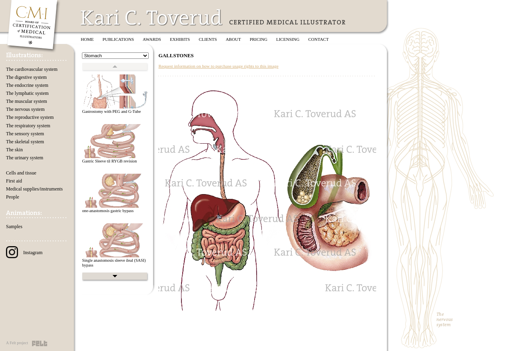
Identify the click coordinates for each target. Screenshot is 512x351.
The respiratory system (28, 125)
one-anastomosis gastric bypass (107, 211)
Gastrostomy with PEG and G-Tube (111, 111)
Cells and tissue (21, 173)
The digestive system (26, 77)
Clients (208, 39)
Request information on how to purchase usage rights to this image (218, 66)
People (12, 197)
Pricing (258, 39)
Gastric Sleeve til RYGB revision (109, 161)
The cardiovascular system (32, 69)
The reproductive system (30, 117)
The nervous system (25, 109)
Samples (14, 226)
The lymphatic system (27, 93)
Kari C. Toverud (152, 17)
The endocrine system (27, 85)
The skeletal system (25, 141)
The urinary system (24, 157)
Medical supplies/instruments (34, 189)
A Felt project (17, 343)
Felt (39, 343)
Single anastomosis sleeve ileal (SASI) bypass (113, 263)
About (233, 39)
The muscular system (26, 101)
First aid (14, 181)
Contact (318, 39)
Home (87, 39)
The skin (14, 149)
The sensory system (25, 133)
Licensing (287, 39)
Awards (152, 39)
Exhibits (180, 39)
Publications (118, 39)
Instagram (24, 253)
